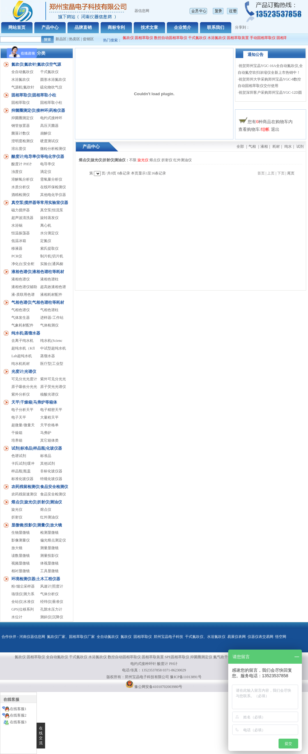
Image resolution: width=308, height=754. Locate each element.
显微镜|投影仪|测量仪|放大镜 (36, 525)
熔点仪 (45, 509)
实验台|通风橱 (51, 264)
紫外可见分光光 (53, 379)
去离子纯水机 (22, 340)
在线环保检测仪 (53, 187)
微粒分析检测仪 (53, 149)
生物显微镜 (20, 532)
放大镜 (16, 548)
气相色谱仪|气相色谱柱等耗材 (37, 302)
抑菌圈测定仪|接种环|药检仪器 (38, 110)
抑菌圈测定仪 (22, 118)
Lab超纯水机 (21, 356)
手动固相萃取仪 (265, 38)
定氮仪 (45, 241)
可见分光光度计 (24, 379)
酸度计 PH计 (21, 164)
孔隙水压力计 (51, 609)
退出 (275, 129)
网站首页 (16, 27)
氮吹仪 (126, 637)
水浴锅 (16, 225)
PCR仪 (16, 256)
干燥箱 (16, 433)
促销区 (88, 39)
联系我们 (215, 27)
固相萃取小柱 (51, 102)
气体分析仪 (49, 594)
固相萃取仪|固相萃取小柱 (33, 95)
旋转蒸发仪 (49, 218)
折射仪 (16, 517)
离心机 (45, 225)
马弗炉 (45, 433)
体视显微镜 (49, 563)
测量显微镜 (49, 548)
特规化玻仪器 (51, 479)
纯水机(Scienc (51, 340)
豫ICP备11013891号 (185, 677)
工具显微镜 (49, 571)
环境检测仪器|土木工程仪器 (35, 578)
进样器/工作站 (51, 317)
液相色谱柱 (49, 279)
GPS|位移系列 (22, 609)
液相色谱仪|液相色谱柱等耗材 (37, 271)
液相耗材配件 (51, 294)
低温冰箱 (18, 241)
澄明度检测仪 (22, 141)
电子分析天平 (22, 410)
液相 (264, 146)
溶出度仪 (18, 149)
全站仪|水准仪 (22, 602)
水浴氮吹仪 (219, 38)
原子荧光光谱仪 (53, 387)
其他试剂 (47, 463)
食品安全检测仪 (53, 494)
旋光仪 (16, 509)
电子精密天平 (51, 410)
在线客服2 (18, 715)
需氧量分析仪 (51, 179)
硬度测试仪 (49, 141)
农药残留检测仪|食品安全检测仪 (39, 486)
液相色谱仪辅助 (24, 287)
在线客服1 (18, 709)
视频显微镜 (20, 563)
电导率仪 (47, 164)
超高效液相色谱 (53, 287)
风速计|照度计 (51, 586)
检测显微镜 (49, 532)
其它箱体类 (49, 440)
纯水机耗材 (20, 363)
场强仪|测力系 (22, 594)
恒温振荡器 (20, 233)
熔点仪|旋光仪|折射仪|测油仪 (36, 502)
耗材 (276, 146)
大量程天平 (49, 417)
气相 (252, 146)
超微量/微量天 (22, 425)
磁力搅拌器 (20, 210)
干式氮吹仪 (200, 38)
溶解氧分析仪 (22, 179)
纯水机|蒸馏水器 (25, 333)
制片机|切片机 (51, 256)
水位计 (16, 617)
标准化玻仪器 (22, 479)
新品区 (61, 39)
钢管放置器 (20, 125)
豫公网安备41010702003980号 (158, 687)
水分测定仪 (49, 233)
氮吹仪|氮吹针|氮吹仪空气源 (36, 64)
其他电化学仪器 (53, 195)
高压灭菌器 (49, 125)
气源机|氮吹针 (22, 87)
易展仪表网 (236, 637)
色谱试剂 (18, 456)
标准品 (45, 456)
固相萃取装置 (240, 38)
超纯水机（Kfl (23, 348)
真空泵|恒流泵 (51, 210)
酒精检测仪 (20, 195)
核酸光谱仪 (49, 394)
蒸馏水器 (47, 356)
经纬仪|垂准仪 (51, 602)
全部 (240, 146)
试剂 (300, 146)
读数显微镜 (20, 555)
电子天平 (18, 417)
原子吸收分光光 (24, 387)
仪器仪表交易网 (260, 637)
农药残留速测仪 (24, 494)
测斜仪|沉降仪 (51, 617)
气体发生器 (20, 317)
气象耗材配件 (22, 325)
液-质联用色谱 (23, 294)
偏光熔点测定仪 (53, 540)
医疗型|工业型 (51, 363)
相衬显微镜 (20, 571)
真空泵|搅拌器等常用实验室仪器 (39, 202)
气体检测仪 (49, 325)
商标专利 (116, 27)
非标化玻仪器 (51, 471)
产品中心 (50, 27)
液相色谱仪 (20, 279)
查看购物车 (249, 129)
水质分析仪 (20, 187)
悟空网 (280, 637)
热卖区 (74, 39)
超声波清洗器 (22, 218)
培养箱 (16, 440)
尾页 (291, 173)
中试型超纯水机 (53, 348)
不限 (133, 160)
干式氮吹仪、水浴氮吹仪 (205, 637)
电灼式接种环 (51, 118)
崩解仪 (45, 133)
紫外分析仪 (20, 394)
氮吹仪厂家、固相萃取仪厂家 (71, 637)
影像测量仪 (20, 540)
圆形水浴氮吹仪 (53, 79)
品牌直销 (83, 27)
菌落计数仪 (20, 133)
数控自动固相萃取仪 (173, 38)
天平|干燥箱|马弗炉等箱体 (34, 402)
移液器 (16, 248)
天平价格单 (49, 425)
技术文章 (149, 27)
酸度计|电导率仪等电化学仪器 (37, 156)
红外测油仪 (49, 517)
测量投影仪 (49, 555)
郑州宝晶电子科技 (168, 637)
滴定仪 (45, 172)
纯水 (288, 146)
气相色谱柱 (49, 310)
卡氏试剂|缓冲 (22, 463)
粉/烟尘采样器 (22, 586)
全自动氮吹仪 (125, 38)
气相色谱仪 (20, 310)
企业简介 (182, 27)
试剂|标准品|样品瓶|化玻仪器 (36, 448)
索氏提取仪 (49, 248)
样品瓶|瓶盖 (20, 471)
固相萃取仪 (147, 38)
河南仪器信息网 (32, 637)
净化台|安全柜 (22, 264)
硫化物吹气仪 (51, 87)
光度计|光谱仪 (23, 371)
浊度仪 (16, 172)
